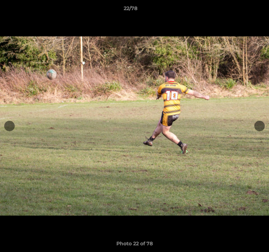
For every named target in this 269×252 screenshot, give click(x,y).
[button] (244, 10)
